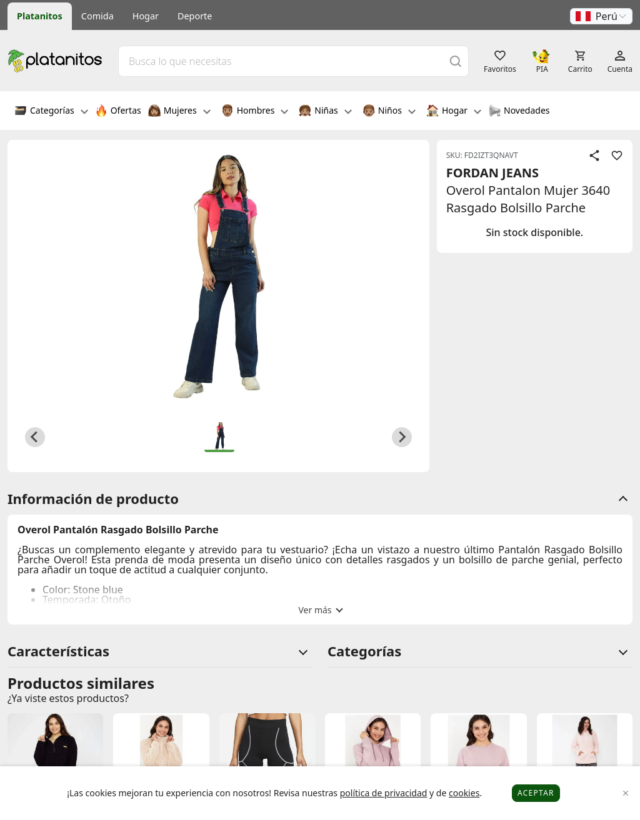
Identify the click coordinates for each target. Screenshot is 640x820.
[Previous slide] (35, 437)
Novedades (519, 111)
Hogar (145, 16)
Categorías (51, 111)
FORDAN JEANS (492, 172)
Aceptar (536, 793)
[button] (601, 16)
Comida (97, 16)
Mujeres (179, 111)
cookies (464, 793)
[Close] (625, 793)
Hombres (255, 111)
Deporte (195, 16)
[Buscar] (455, 61)
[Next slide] (402, 437)
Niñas (325, 111)
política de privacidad (384, 793)
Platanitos (39, 16)
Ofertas (118, 111)
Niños (389, 111)
